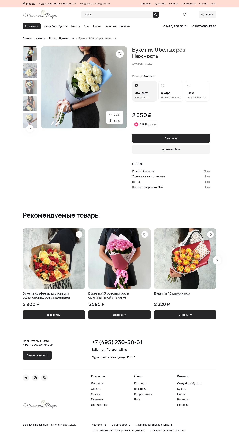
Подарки (125, 26)
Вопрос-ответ (143, 394)
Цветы (97, 26)
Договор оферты (121, 425)
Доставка (160, 3)
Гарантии (97, 399)
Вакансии (140, 388)
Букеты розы (66, 38)
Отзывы (173, 3)
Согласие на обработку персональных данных (118, 430)
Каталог (31, 26)
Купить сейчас (171, 149)
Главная (27, 38)
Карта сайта (99, 425)
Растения (110, 26)
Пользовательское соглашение (167, 430)
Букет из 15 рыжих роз (172, 293)
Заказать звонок (37, 355)
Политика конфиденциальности (154, 425)
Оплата (203, 3)
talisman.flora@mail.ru (109, 349)
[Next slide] (30, 128)
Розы (86, 26)
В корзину (171, 138)
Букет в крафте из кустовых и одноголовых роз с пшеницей (46, 295)
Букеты (75, 26)
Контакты (146, 3)
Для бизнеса (188, 3)
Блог (213, 3)
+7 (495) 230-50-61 (175, 26)
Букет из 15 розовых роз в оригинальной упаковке (108, 295)
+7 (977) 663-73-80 (204, 26)
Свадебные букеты (55, 26)
